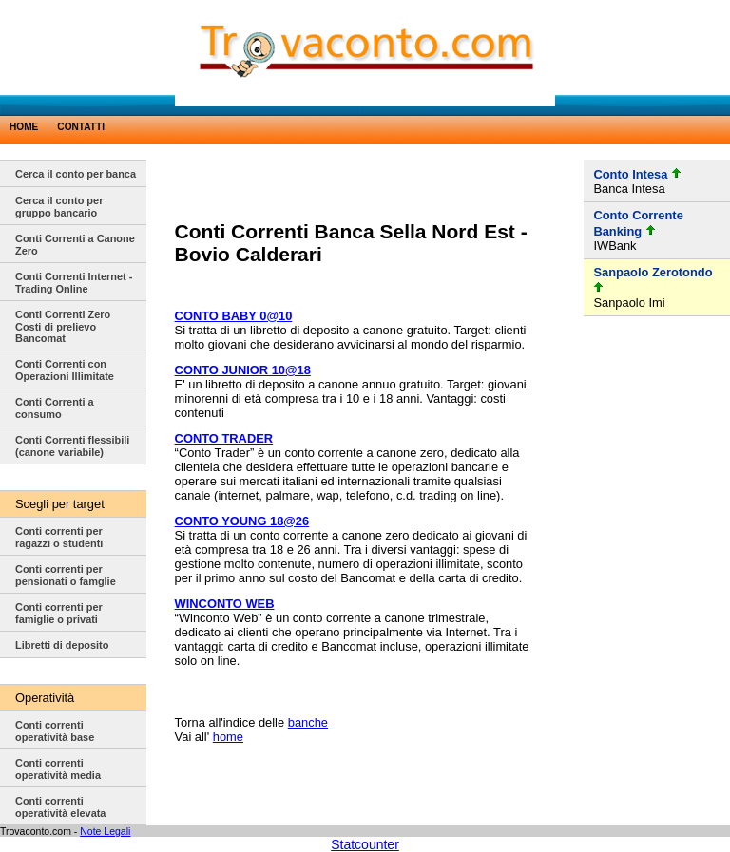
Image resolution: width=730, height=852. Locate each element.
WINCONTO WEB (225, 603)
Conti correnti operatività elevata (60, 807)
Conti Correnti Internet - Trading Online (73, 282)
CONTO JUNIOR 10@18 (243, 370)
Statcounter (365, 844)
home (228, 736)
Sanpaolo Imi (628, 302)
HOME (24, 127)
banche (308, 722)
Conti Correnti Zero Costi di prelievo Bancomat (62, 326)
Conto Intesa (630, 174)
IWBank (614, 245)
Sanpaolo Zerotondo (652, 272)
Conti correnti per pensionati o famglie (65, 575)
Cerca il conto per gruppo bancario (59, 206)
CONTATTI (81, 127)
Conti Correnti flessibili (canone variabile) (72, 446)
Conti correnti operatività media (58, 769)
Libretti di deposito (61, 645)
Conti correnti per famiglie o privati (59, 613)
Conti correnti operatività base (54, 731)
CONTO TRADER (224, 438)
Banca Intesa (628, 188)
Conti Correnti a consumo (54, 408)
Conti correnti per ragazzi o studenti (59, 537)
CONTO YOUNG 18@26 (242, 521)
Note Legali (105, 831)
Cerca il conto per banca (75, 174)
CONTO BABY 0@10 (234, 316)
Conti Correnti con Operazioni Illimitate (64, 370)
